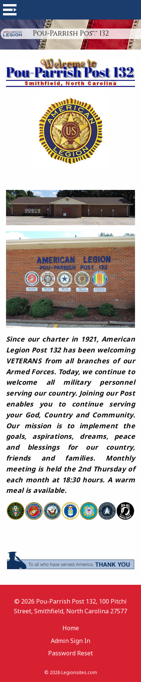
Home (70, 628)
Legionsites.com (79, 672)
